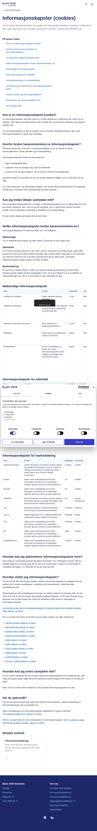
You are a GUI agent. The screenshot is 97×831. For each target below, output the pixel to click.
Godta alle (79, 442)
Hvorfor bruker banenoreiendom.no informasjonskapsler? (21, 50)
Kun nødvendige (17, 442)
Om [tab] (80, 393)
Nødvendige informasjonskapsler (20, 69)
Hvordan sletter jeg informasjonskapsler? (24, 94)
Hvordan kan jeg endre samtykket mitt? (23, 100)
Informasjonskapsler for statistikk (20, 75)
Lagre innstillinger (48, 442)
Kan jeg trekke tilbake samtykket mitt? (23, 58)
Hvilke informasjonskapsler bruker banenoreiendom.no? (30, 63)
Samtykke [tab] (17, 393)
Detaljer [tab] (48, 393)
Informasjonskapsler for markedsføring (23, 80)
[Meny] (92, 4)
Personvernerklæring (16, 740)
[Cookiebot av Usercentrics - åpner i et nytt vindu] (80, 387)
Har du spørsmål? (14, 106)
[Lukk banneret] (93, 387)
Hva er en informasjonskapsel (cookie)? (23, 43)
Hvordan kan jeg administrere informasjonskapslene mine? (29, 87)
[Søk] (86, 4)
